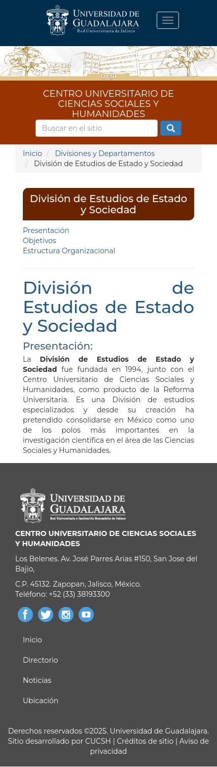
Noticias (37, 680)
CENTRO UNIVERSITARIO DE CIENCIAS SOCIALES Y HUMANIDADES (108, 97)
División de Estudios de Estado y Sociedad (108, 306)
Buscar (171, 129)
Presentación (46, 230)
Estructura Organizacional (69, 250)
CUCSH (98, 741)
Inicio (32, 153)
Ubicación (40, 700)
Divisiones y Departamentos (105, 153)
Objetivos (39, 240)
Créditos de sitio (145, 741)
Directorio (40, 660)
